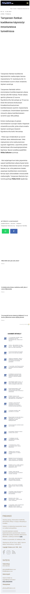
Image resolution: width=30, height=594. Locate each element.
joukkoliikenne (5, 223)
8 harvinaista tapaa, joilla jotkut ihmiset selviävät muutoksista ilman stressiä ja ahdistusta (16, 390)
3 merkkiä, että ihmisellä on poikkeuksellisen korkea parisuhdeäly (16, 492)
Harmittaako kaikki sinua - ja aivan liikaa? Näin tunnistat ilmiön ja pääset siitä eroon (16, 383)
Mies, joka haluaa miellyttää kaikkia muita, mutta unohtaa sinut (16, 486)
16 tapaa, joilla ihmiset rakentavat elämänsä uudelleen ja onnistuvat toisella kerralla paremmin (15, 404)
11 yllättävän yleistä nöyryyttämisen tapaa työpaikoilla (14, 439)
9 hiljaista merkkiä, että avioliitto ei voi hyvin (14, 411)
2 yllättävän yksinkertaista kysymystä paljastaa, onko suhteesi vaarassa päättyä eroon (15, 376)
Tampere (18, 223)
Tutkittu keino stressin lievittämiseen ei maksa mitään (14, 452)
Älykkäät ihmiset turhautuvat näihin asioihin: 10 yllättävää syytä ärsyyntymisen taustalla (16, 459)
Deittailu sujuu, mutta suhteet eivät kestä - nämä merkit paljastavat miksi (16, 466)
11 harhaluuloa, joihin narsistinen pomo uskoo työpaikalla (15, 446)
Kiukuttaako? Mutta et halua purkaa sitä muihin (15, 432)
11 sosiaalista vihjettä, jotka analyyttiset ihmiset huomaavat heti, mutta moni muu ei (16, 339)
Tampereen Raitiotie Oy (8, 225)
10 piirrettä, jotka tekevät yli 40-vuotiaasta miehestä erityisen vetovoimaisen (15, 479)
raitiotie (13, 223)
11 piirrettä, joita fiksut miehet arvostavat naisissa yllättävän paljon (16, 367)
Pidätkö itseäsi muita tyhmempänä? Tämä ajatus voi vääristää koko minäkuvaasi (16, 397)
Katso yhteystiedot (7, 581)
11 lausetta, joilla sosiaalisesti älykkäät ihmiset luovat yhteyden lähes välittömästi (16, 506)
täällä (21, 536)
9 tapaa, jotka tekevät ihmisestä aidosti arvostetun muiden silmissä (16, 472)
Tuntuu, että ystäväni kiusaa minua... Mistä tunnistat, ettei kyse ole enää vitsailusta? (16, 346)
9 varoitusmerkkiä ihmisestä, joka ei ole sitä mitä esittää (16, 352)
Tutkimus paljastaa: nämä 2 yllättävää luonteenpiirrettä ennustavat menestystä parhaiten (15, 360)
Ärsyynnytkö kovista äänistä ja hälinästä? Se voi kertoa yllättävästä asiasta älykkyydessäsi (16, 419)
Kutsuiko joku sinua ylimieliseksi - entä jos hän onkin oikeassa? (15, 499)
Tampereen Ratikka (21, 225)
